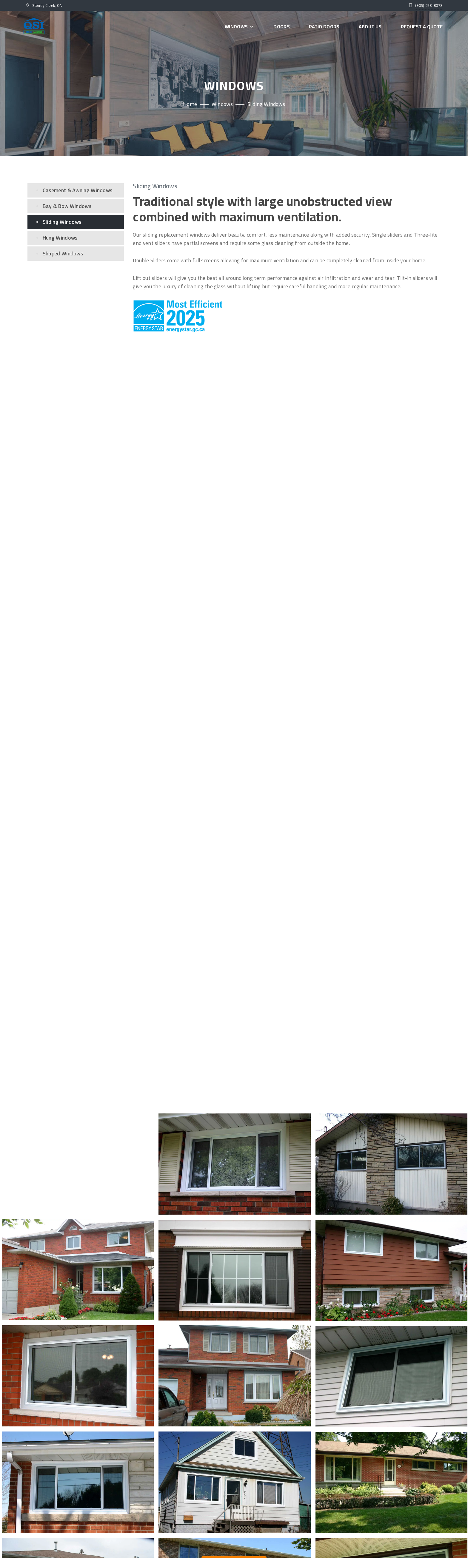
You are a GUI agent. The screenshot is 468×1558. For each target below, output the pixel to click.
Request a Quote (422, 26)
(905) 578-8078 (428, 5)
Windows (239, 26)
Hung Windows (60, 238)
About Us (370, 26)
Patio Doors (324, 26)
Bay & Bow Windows (67, 206)
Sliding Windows (62, 222)
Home (190, 104)
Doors (281, 26)
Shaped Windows (63, 253)
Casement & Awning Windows (78, 190)
